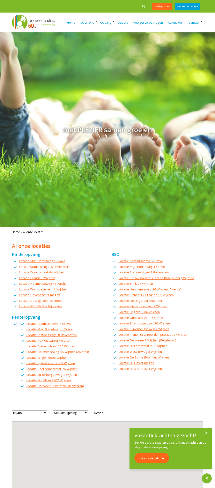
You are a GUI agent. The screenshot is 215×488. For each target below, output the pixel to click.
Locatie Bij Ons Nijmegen (136, 363)
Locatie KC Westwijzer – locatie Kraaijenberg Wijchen (156, 278)
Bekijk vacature (151, 458)
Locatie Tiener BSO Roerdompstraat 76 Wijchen (153, 334)
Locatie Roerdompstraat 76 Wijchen (51, 369)
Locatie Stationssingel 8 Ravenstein (44, 267)
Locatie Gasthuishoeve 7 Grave (48, 323)
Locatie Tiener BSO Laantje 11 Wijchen (146, 295)
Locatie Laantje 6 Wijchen (37, 278)
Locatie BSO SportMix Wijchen (140, 369)
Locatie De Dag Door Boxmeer (41, 300)
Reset (98, 413)
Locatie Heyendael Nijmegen (39, 295)
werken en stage (187, 6)
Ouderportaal (161, 6)
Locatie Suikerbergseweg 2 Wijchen (51, 374)
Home (16, 232)
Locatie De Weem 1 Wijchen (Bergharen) (55, 386)
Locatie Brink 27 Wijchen (136, 283)
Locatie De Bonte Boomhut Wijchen (144, 357)
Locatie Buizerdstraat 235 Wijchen (50, 346)
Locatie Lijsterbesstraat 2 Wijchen (50, 363)
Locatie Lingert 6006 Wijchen (46, 357)
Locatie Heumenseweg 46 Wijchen (43, 283)
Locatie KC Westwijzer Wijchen (48, 340)
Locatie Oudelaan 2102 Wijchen (48, 380)
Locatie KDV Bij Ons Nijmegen (40, 306)
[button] (116, 432)
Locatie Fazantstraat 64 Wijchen (42, 272)
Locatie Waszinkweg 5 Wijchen (140, 351)
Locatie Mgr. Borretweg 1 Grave (42, 261)
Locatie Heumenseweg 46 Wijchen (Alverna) (57, 352)
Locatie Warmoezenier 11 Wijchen (43, 289)
